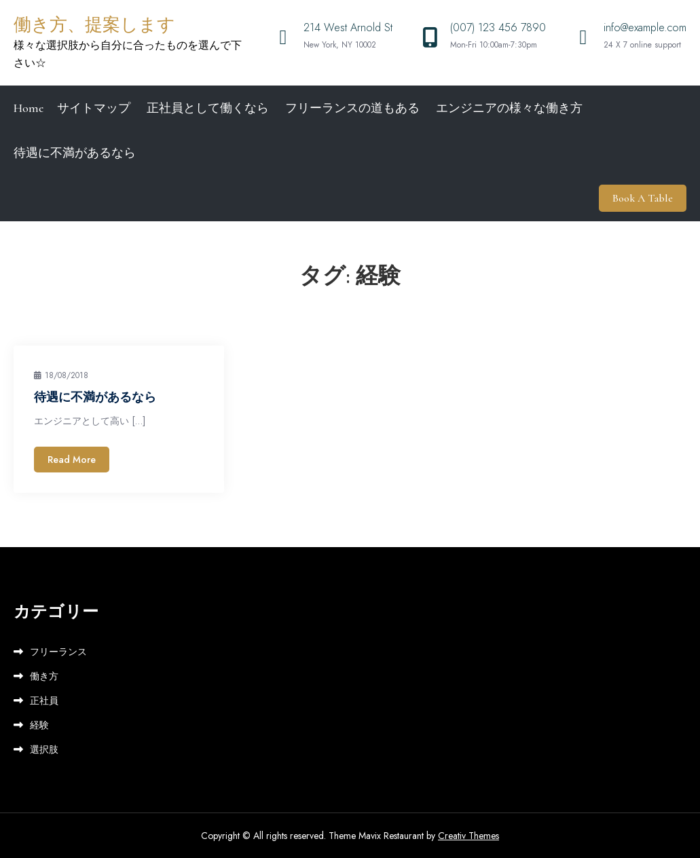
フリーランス (58, 651)
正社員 (44, 700)
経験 (39, 725)
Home (28, 107)
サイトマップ (93, 107)
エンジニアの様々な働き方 (509, 107)
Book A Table (642, 198)
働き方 (44, 676)
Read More (72, 459)
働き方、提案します (94, 24)
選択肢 (44, 749)
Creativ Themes (468, 835)
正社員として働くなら (208, 107)
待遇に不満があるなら (75, 152)
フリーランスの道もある (352, 107)
